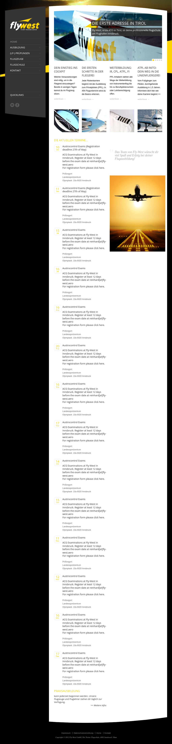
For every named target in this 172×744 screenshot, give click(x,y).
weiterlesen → (60, 99)
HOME (13, 42)
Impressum (66, 733)
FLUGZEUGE (16, 59)
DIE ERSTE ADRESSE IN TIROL (119, 23)
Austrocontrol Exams (73, 229)
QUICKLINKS (17, 95)
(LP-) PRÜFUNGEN (20, 53)
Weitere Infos (99, 705)
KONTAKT (15, 70)
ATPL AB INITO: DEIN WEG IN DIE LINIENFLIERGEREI (149, 71)
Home (98, 733)
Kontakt (107, 733)
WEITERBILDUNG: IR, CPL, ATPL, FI (121, 69)
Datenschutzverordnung (83, 733)
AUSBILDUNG (17, 47)
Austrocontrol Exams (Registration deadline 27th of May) (81, 148)
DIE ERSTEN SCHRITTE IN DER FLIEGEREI (92, 71)
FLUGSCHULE (17, 65)
